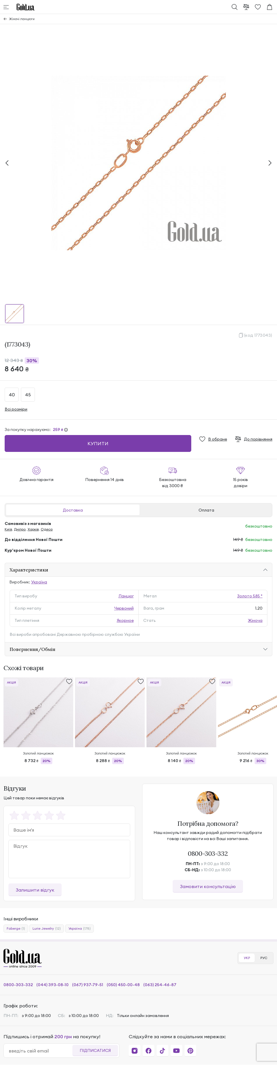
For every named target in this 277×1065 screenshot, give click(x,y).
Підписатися (95, 1050)
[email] (40, 1051)
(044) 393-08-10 (52, 984)
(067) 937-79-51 (87, 984)
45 (28, 394)
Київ (8, 529)
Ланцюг (126, 596)
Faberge (16, 928)
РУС (263, 958)
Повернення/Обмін (32, 649)
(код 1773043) (258, 335)
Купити (97, 443)
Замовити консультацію (208, 886)
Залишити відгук (35, 890)
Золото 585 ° (249, 596)
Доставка (73, 510)
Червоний (124, 608)
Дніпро (20, 529)
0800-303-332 (208, 853)
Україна (39, 582)
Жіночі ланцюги (22, 19)
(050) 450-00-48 (123, 984)
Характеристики (29, 570)
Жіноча (255, 620)
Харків (33, 529)
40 (12, 394)
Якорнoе (125, 620)
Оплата (206, 510)
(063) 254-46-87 (159, 984)
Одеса (47, 529)
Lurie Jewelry (47, 928)
